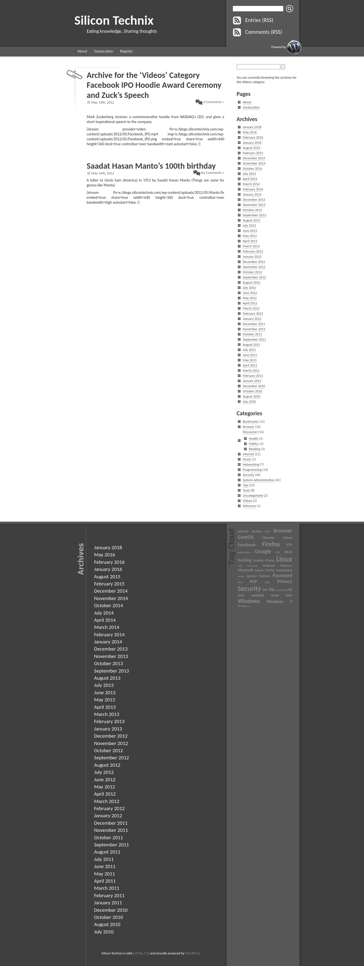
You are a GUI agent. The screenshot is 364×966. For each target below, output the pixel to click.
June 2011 (250, 355)
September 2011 (254, 339)
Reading (254, 449)
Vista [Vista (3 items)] (241, 595)
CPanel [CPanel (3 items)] (287, 538)
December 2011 (254, 324)
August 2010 (251, 396)
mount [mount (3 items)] (259, 570)
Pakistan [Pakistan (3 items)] (264, 576)
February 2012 (253, 313)
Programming (252, 470)
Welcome (249, 506)
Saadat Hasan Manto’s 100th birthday (151, 166)
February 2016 (253, 137)
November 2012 (254, 267)
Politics (254, 444)
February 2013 (253, 251)
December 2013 (254, 200)
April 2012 (250, 303)
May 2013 (250, 236)
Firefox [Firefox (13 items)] (271, 544)
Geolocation (103, 51)
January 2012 (252, 319)
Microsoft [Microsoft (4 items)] (245, 570)
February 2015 (253, 153)
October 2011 (252, 334)
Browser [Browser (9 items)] (282, 530)
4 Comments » (213, 102)
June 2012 (250, 293)
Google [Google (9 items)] (263, 551)
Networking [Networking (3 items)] (284, 570)
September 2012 (254, 277)
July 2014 (249, 174)
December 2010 (254, 386)
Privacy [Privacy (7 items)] (284, 581)
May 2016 (250, 132)
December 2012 (254, 262)
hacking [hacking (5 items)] (244, 560)
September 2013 (254, 215)
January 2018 (252, 127)
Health (253, 439)
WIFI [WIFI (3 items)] (289, 595)
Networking (251, 464)
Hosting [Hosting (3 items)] (258, 560)
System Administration (258, 480)
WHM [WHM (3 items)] (275, 595)
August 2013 (251, 220)
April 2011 (250, 365)
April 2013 (250, 241)
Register (126, 51)
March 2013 (251, 246)
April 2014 (250, 179)
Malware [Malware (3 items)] (269, 566)
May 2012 (250, 298)
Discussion (250, 432)
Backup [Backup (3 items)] (257, 531)
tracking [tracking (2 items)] (280, 590)
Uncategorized (253, 495)
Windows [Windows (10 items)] (249, 601)
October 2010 (252, 391)
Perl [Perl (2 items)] (240, 582)
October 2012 (252, 272)
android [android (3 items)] (243, 531)
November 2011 (254, 329)
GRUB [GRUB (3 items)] (288, 552)
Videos (247, 501)
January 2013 (252, 257)
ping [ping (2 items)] (267, 582)
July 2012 (249, 288)
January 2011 (252, 381)
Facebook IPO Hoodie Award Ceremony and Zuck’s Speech (154, 90)
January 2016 (252, 143)
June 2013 (250, 231)
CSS (146, 953)
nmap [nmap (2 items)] (241, 576)
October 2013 (252, 210)
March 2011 (251, 370)
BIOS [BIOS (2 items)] (267, 531)
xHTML (138, 953)
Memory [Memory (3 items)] (286, 566)
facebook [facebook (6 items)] (247, 544)
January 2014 (252, 194)
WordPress (192, 953)
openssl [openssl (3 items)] (251, 576)
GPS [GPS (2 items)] (278, 552)
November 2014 (254, 163)
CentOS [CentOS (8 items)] (246, 537)
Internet (248, 454)
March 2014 (251, 184)
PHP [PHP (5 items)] (253, 581)
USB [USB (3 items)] (289, 590)
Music (247, 459)
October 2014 (252, 168)
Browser (248, 427)
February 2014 (253, 189)
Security (248, 475)
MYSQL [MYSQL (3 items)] (270, 570)
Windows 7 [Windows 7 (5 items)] (279, 601)
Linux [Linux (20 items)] (284, 559)
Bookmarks (250, 421)
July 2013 (249, 225)
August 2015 (251, 148)
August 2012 (251, 282)
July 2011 (249, 350)
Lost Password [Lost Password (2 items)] (248, 565)
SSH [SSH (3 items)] (265, 590)
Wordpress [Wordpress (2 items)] (244, 606)
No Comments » (212, 172)
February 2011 (253, 376)
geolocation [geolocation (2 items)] (244, 552)
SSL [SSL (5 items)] (272, 589)
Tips (245, 485)
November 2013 (254, 205)
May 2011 (250, 360)
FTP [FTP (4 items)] (289, 545)
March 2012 (251, 308)
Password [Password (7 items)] (282, 575)
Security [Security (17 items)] (249, 588)
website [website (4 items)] (258, 595)
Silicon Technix (114, 20)
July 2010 (249, 402)
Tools (246, 490)
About (82, 51)
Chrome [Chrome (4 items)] (268, 537)
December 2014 (254, 158)
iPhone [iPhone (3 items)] (270, 560)
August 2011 (251, 345)
